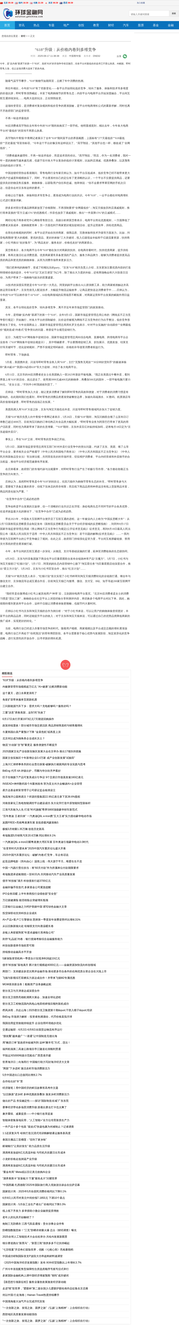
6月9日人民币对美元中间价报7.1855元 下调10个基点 (33, 1197)
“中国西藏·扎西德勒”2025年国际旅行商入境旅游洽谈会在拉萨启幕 (41, 1185)
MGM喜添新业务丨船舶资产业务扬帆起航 (26, 984)
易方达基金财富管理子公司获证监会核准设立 (29, 790)
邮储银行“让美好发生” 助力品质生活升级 (26, 1146)
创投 (81, 25)
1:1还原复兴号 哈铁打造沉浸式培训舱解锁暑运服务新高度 (36, 1133)
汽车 (126, 25)
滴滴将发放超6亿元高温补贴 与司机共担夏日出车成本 (34, 1152)
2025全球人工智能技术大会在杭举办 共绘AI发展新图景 (34, 1236)
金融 (171, 25)
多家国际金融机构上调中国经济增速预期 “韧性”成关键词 (35, 1275)
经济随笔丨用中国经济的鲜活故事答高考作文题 (30, 1087)
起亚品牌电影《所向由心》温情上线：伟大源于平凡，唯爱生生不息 (42, 861)
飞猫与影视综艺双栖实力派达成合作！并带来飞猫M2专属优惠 (38, 977)
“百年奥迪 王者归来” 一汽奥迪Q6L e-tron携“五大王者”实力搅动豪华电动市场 (47, 816)
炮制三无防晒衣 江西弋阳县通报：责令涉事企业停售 (33, 1223)
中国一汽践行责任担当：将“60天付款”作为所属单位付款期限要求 (40, 867)
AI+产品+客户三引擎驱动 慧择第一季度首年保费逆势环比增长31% (41, 919)
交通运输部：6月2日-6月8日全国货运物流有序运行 (32, 1029)
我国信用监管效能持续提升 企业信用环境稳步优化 (31, 1023)
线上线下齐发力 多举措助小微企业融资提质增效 (30, 1210)
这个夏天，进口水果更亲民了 (19, 693)
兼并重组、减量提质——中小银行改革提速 (27, 1113)
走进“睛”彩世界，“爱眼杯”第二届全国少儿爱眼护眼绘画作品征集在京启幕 (45, 1288)
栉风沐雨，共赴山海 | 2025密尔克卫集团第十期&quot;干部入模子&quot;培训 (47, 1010)
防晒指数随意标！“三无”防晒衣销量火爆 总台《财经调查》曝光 (39, 1230)
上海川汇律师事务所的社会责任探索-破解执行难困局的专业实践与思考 (44, 764)
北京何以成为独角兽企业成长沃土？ (23, 738)
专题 (51, 25)
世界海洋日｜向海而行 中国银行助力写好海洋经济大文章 (35, 1062)
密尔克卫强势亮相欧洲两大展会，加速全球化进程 (31, 997)
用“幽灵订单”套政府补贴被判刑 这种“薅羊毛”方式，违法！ (36, 1042)
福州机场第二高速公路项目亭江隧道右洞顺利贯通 (31, 1049)
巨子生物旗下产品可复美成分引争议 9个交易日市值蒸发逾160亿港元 (42, 777)
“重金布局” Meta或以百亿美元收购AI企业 (26, 1172)
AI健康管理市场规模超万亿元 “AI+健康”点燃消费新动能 (34, 686)
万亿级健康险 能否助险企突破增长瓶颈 (25, 900)
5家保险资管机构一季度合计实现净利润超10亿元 (31, 958)
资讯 (22, 25)
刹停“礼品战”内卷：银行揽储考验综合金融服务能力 (32, 939)
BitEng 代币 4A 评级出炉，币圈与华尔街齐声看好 (31, 770)
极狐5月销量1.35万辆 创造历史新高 (23, 829)
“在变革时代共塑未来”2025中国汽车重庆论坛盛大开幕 (34, 848)
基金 (156, 25)
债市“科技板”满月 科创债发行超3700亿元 (26, 880)
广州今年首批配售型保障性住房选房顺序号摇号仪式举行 (35, 1269)
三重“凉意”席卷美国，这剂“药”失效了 (24, 712)
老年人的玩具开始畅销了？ (18, 1217)
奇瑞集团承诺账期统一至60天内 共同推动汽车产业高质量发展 (38, 874)
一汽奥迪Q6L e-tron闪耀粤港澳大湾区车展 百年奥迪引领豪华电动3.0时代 (45, 842)
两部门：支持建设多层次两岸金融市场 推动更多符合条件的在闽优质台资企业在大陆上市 (54, 971)
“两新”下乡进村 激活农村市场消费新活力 (26, 1068)
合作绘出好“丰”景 (12, 1081)
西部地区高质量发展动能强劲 (19, 1314)
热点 (36, 25)
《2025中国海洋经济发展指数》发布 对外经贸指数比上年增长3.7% (42, 1262)
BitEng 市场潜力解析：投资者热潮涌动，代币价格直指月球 (37, 1016)
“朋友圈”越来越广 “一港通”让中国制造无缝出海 (29, 1036)
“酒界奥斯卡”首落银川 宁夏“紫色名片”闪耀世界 (29, 1178)
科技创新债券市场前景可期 (18, 945)
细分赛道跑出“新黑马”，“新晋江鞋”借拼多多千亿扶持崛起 (36, 1243)
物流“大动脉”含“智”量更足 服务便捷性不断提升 (29, 744)
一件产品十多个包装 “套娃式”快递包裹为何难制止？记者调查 (38, 1126)
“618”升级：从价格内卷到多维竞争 (22, 680)
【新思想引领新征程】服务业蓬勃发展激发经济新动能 (34, 1282)
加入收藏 (141, 3)
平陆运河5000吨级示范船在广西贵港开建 (26, 1055)
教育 (96, 25)
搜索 (174, 13)
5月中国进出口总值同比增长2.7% (22, 1075)
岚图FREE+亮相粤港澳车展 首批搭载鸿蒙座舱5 (30, 822)
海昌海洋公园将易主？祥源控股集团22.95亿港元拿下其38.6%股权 (41, 796)
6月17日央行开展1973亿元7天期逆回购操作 (28, 719)
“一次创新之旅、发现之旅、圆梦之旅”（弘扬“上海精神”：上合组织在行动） (46, 1307)
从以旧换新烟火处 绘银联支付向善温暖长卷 (28, 926)
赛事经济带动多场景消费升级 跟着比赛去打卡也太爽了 (34, 1107)
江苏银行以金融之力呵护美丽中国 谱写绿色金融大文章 (34, 906)
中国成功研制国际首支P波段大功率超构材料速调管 (32, 1256)
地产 (66, 25)
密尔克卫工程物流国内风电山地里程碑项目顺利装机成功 (35, 1003)
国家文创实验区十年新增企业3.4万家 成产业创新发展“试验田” (38, 757)
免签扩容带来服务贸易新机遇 (19, 699)
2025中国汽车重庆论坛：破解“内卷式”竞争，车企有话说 (35, 854)
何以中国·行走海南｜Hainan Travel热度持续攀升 (30, 1295)
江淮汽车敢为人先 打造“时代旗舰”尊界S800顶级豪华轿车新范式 (39, 809)
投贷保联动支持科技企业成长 (19, 913)
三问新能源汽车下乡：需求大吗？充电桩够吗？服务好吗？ (36, 706)
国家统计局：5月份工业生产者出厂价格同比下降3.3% (34, 1204)
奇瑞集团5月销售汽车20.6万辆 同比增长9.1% (29, 835)
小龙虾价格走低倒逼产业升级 (19, 1159)
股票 (141, 25)
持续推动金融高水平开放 (17, 952)
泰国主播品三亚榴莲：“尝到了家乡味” (24, 1139)
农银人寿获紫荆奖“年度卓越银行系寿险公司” (28, 932)
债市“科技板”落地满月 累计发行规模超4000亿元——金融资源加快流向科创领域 (49, 964)
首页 (7, 25)
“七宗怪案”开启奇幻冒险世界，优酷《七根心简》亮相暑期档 (37, 1249)
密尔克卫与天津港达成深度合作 (21, 990)
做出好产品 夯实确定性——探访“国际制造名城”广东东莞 (35, 1100)
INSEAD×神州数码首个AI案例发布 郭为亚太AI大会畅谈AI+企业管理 (42, 783)
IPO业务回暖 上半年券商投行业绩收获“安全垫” (29, 893)
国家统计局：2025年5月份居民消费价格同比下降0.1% (34, 1191)
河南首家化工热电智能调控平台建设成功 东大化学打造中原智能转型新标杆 (46, 803)
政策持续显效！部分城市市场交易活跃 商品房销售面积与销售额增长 (42, 725)
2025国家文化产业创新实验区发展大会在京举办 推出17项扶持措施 (41, 751)
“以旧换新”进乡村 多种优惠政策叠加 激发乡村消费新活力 (35, 1094)
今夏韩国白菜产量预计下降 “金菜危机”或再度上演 (31, 732)
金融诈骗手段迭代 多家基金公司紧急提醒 (26, 887)
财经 (111, 25)
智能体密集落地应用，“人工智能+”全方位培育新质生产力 (35, 1120)
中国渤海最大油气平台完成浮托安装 (23, 1301)
